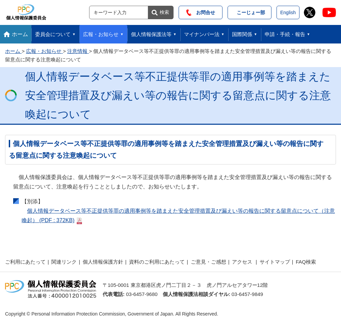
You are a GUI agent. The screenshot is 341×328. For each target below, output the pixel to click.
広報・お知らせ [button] (101, 34)
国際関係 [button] (242, 34)
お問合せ (200, 12)
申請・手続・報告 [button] (285, 34)
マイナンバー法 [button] (201, 34)
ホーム (20, 34)
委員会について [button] (53, 34)
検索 (164, 12)
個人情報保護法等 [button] (151, 34)
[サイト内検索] (118, 12)
